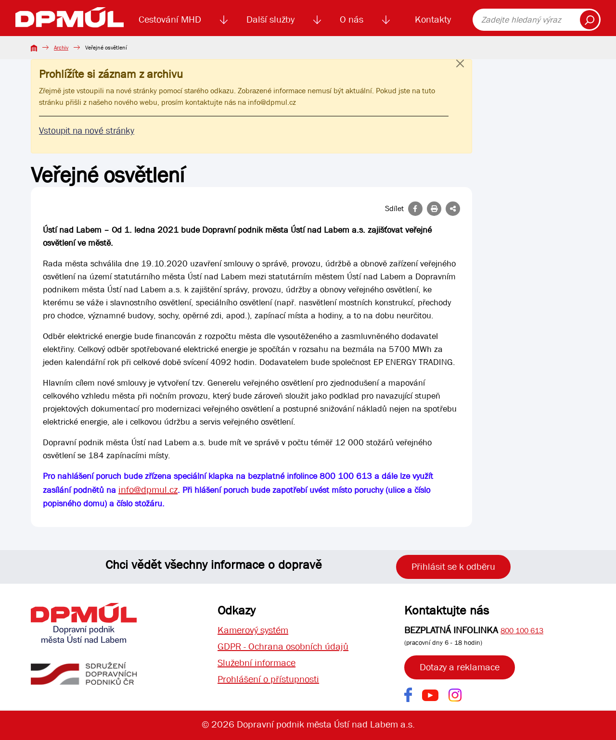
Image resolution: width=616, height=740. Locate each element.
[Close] (460, 73)
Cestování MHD (170, 19)
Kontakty (433, 19)
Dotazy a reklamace (460, 667)
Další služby (270, 19)
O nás (351, 19)
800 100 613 (521, 631)
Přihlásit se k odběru (453, 567)
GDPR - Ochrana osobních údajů (283, 646)
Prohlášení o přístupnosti (268, 679)
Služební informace (256, 663)
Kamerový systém (253, 630)
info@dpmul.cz (272, 102)
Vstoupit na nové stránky (86, 131)
